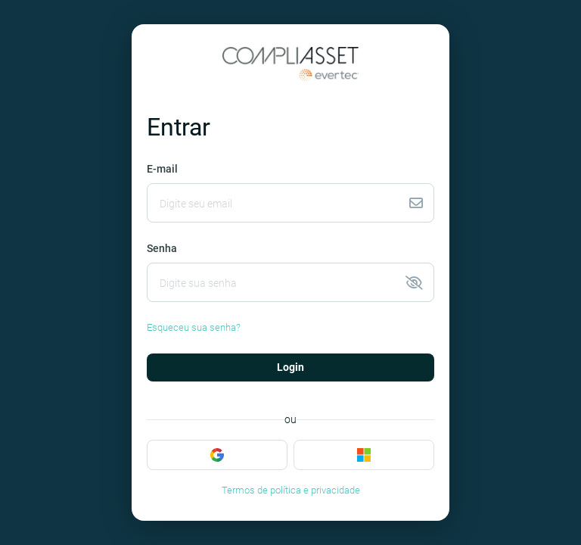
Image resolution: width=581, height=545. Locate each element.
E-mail (162, 169)
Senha (162, 248)
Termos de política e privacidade (291, 490)
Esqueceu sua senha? (194, 327)
